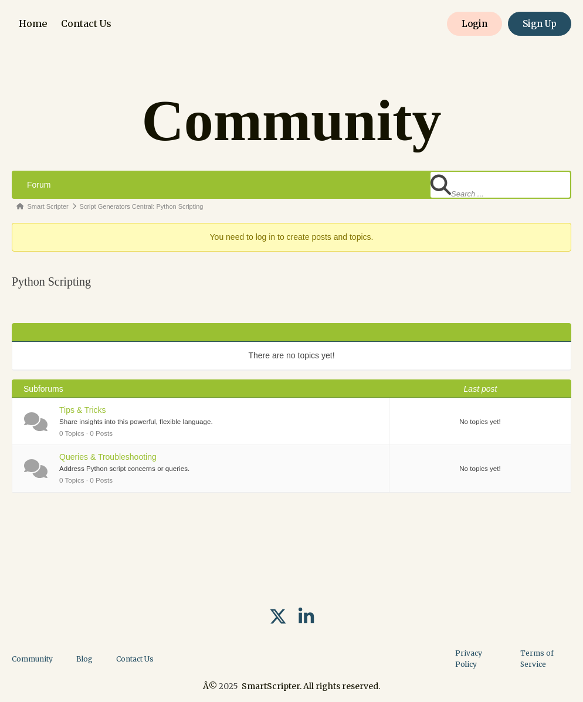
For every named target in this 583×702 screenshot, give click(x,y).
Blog (84, 658)
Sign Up (540, 23)
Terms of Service (537, 659)
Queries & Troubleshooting (108, 457)
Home (33, 23)
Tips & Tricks (82, 410)
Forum (38, 184)
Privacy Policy (468, 659)
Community (32, 658)
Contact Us (86, 23)
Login (474, 23)
